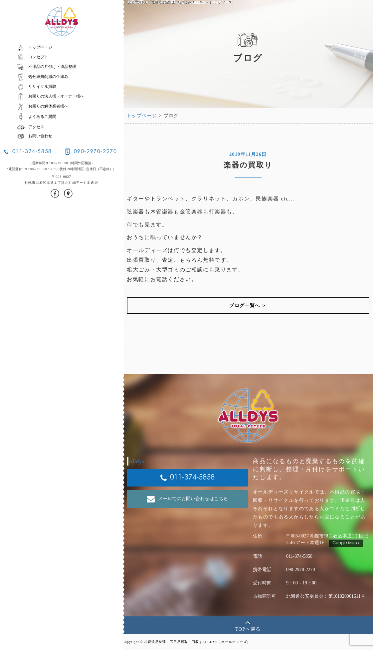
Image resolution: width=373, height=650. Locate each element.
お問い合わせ (34, 136)
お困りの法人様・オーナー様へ (50, 96)
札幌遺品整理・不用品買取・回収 (171, 642)
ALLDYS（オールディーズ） (226, 642)
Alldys (136, 461)
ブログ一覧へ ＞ (248, 305)
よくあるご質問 (36, 116)
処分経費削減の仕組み (42, 76)
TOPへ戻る (248, 625)
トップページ (34, 47)
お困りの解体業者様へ (42, 106)
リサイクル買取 (36, 86)
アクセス (30, 127)
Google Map (345, 543)
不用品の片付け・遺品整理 (46, 66)
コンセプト (32, 57)
